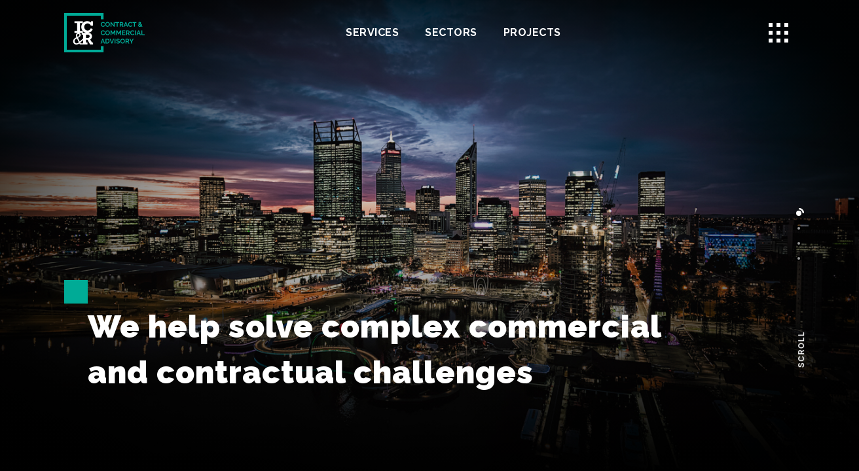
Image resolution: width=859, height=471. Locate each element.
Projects (532, 32)
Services (372, 32)
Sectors (451, 32)
